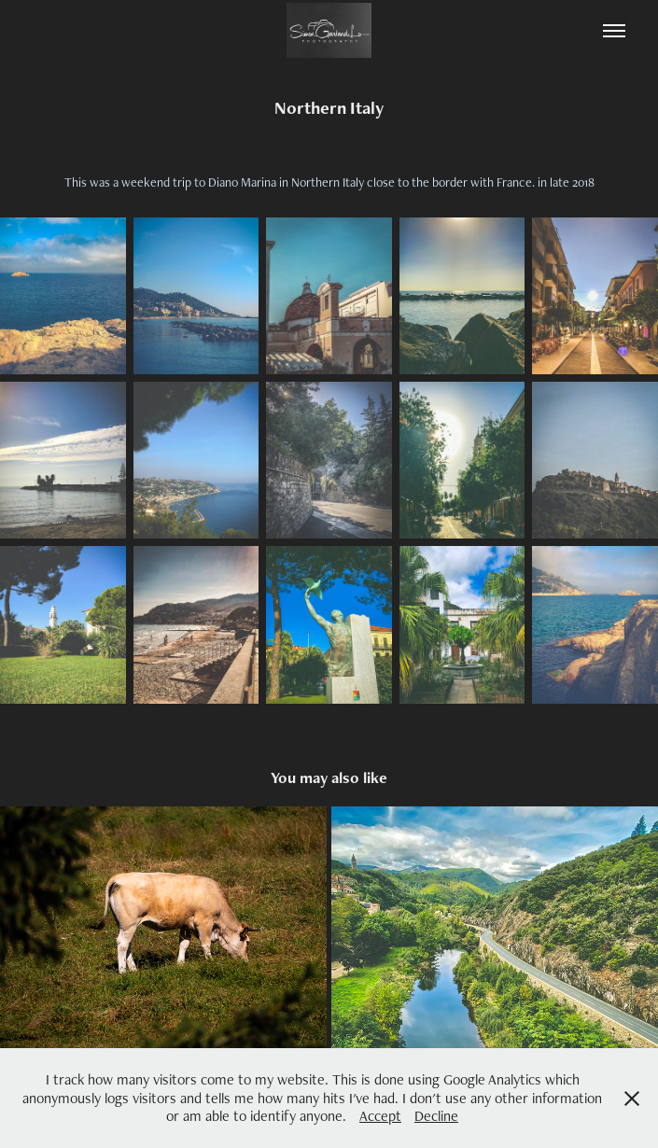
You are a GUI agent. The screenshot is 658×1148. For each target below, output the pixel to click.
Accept (380, 1116)
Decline (436, 1116)
